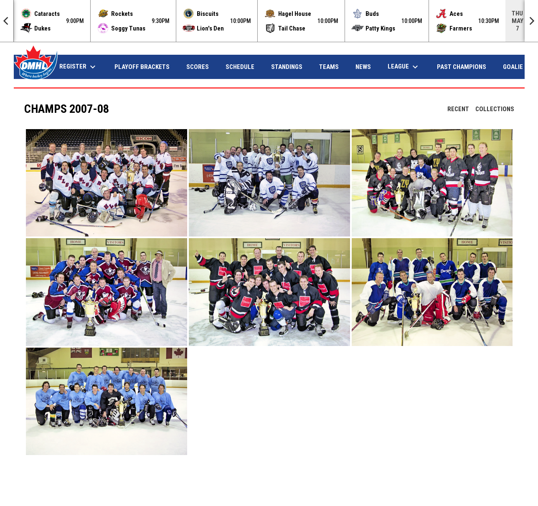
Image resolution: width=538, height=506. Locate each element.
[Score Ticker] (269, 21)
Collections (494, 109)
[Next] (531, 21)
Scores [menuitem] (197, 67)
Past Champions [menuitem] (461, 67)
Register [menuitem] (78, 67)
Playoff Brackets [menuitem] (142, 67)
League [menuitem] (404, 67)
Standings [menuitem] (286, 67)
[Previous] (6, 21)
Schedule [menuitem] (240, 67)
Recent (458, 109)
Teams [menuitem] (329, 67)
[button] (106, 182)
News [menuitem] (363, 67)
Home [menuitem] (34, 67)
